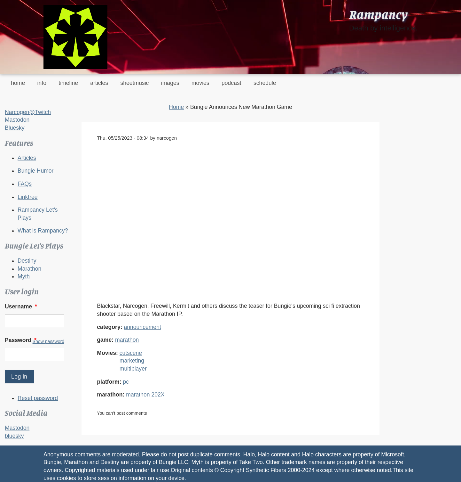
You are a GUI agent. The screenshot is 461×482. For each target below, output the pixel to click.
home (18, 83)
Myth (24, 276)
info (41, 83)
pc (126, 382)
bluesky (14, 436)
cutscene (131, 353)
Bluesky (15, 128)
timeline (68, 83)
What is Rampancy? (43, 230)
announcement (142, 327)
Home (176, 107)
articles (99, 83)
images (170, 83)
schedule (265, 83)
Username (21, 306)
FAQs (25, 184)
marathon (127, 340)
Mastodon (17, 120)
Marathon (29, 269)
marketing (132, 360)
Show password (48, 341)
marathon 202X (145, 394)
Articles (27, 158)
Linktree (28, 197)
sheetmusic (134, 83)
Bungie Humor (35, 170)
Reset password (38, 398)
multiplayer (133, 368)
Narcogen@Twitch (28, 112)
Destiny (27, 260)
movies (200, 83)
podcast (231, 83)
